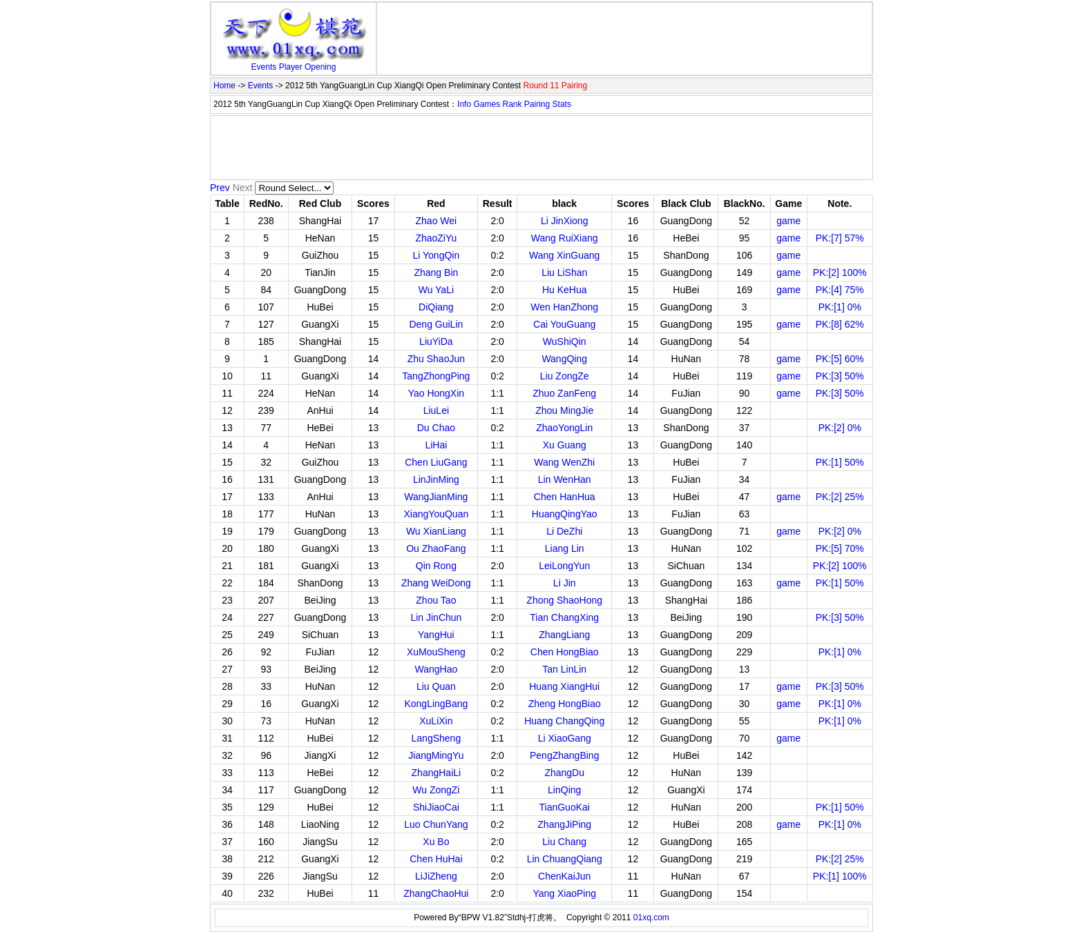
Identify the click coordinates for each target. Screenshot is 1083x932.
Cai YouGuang (564, 324)
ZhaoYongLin (564, 427)
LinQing (564, 789)
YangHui (436, 634)
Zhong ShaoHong (564, 600)
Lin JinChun (435, 617)
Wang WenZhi (564, 462)
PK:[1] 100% (840, 876)
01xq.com (651, 917)
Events (264, 67)
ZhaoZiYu (436, 238)
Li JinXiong (564, 220)
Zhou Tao (436, 600)
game (788, 220)
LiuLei (436, 410)
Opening (320, 67)
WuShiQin (564, 341)
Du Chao (436, 427)
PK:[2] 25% (840, 496)
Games (486, 104)
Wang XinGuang (564, 255)
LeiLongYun (564, 565)
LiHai (436, 444)
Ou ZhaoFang (436, 548)
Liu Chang (564, 841)
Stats (562, 104)
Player (291, 67)
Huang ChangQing (564, 720)
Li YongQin (436, 255)
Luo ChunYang (436, 824)
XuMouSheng (436, 651)
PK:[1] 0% (839, 307)
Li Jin (564, 582)
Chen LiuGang (436, 462)
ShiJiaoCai (436, 807)
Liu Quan (436, 686)
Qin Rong (436, 565)
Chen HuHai (436, 858)
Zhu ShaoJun (436, 358)
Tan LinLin (564, 669)
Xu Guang (564, 444)
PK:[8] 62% (840, 324)
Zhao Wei (436, 220)
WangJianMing (436, 496)
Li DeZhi (564, 531)
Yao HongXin (436, 393)
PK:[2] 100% (840, 272)
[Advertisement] (624, 26)
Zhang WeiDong (436, 582)
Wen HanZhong (564, 307)
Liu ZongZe (564, 375)
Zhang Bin (436, 272)
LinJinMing (436, 479)
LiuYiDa (436, 341)
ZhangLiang (564, 634)
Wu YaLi (436, 289)
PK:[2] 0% (839, 427)
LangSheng (436, 738)
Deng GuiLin (436, 324)
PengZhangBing (564, 755)
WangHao (436, 669)
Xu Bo (436, 841)
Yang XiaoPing (564, 893)
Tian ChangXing (564, 617)
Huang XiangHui (564, 686)
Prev (220, 187)
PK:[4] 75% (840, 289)
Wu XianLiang (436, 531)
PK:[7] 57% (840, 238)
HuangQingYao (564, 513)
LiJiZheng (436, 876)
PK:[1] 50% (840, 462)
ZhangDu (564, 772)
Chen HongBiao (564, 651)
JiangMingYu (435, 755)
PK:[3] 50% (840, 375)
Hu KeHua (564, 289)
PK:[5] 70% (840, 548)
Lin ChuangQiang (564, 858)
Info (464, 104)
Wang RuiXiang (564, 238)
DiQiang (436, 307)
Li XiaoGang (564, 738)
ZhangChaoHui (435, 893)
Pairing (537, 104)
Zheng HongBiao (564, 703)
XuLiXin (435, 720)
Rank (512, 104)
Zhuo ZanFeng (564, 393)
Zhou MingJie (564, 410)
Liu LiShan (564, 272)
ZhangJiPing (564, 824)
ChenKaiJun (564, 876)
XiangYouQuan (436, 513)
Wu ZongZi (435, 789)
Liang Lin (564, 548)
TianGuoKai (564, 807)
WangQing (564, 358)
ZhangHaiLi (436, 772)
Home (224, 85)
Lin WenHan (564, 479)
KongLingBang (436, 703)
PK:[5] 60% (840, 358)
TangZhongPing (436, 375)
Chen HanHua (564, 496)
